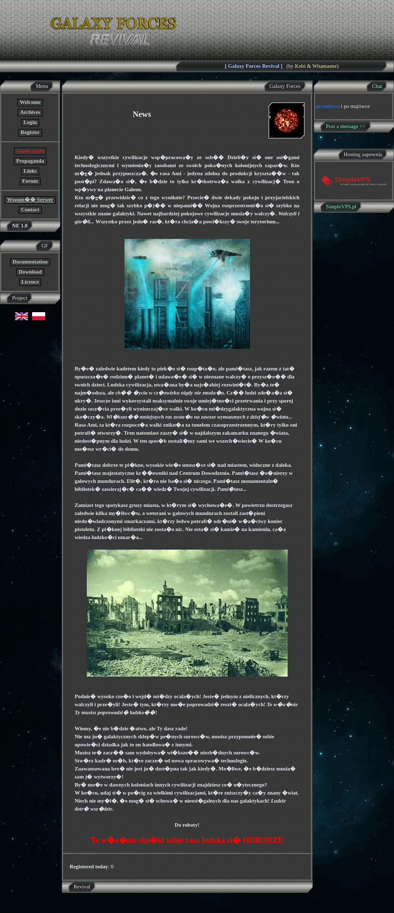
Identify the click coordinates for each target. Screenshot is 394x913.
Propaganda (30, 161)
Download (30, 272)
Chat (377, 86)
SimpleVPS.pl (341, 206)
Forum (30, 181)
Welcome (30, 102)
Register (30, 132)
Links (30, 171)
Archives (30, 112)
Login (30, 122)
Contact (30, 209)
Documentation (30, 262)
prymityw (327, 106)
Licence (30, 282)
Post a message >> (345, 126)
